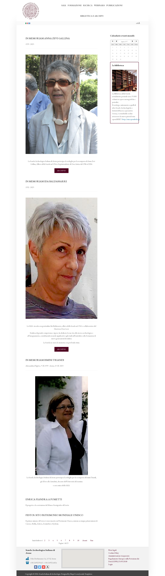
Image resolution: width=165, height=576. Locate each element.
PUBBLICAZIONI (114, 5)
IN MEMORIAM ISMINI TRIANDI (45, 360)
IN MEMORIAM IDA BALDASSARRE (46, 181)
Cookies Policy (113, 553)
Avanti (84, 540)
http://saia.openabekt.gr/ (131, 119)
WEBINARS (99, 5)
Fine (91, 540)
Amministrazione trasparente (118, 556)
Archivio (61, 170)
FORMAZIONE (75, 5)
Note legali (112, 550)
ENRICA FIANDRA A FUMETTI (44, 499)
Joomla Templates (85, 574)
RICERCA (87, 5)
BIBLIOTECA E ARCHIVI (91, 16)
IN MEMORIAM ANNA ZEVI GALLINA (48, 38)
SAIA (63, 5)
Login (110, 564)
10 (78, 540)
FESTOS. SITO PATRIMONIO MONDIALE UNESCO (54, 515)
